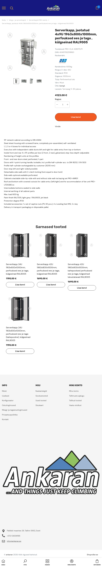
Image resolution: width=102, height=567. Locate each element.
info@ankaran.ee (14, 541)
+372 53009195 (13, 536)
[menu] (4, 8)
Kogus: (58, 99)
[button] (25, 562)
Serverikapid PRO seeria (38, 20)
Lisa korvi (76, 117)
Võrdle (58, 126)
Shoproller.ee (92, 554)
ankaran (9, 554)
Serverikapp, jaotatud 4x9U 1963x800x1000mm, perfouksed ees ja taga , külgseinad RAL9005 (38, 23)
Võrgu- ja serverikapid (17, 20)
